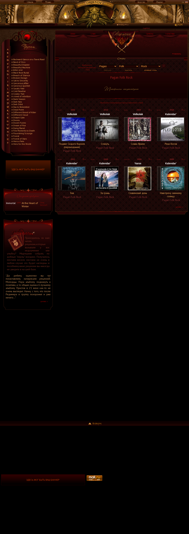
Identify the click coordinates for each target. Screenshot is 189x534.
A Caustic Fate (17, 88)
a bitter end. (17, 70)
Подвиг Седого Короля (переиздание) (72, 145)
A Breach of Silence (20, 75)
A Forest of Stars (19, 138)
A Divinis (15, 120)
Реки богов (171, 143)
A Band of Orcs (18, 62)
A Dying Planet (18, 128)
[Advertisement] (28, 367)
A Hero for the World (21, 144)
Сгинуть (105, 143)
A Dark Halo (16, 101)
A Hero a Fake (17, 141)
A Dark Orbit (17, 104)
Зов (72, 193)
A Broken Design (19, 77)
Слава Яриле (138, 143)
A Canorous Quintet (20, 85)
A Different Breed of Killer (23, 112)
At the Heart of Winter (30, 204)
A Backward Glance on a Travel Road (27, 59)
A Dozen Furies (18, 122)
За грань (105, 193)
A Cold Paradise (18, 91)
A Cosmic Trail (17, 93)
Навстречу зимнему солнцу (171, 194)
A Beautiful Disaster (20, 64)
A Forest (15, 136)
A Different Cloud (19, 114)
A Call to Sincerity (19, 80)
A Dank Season (18, 99)
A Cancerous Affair (20, 83)
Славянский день (138, 193)
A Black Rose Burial (20, 72)
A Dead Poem (17, 109)
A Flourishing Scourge (21, 133)
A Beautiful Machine (20, 67)
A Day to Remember (20, 107)
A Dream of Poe (18, 125)
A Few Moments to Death (23, 130)
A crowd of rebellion (21, 96)
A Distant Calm (18, 117)
